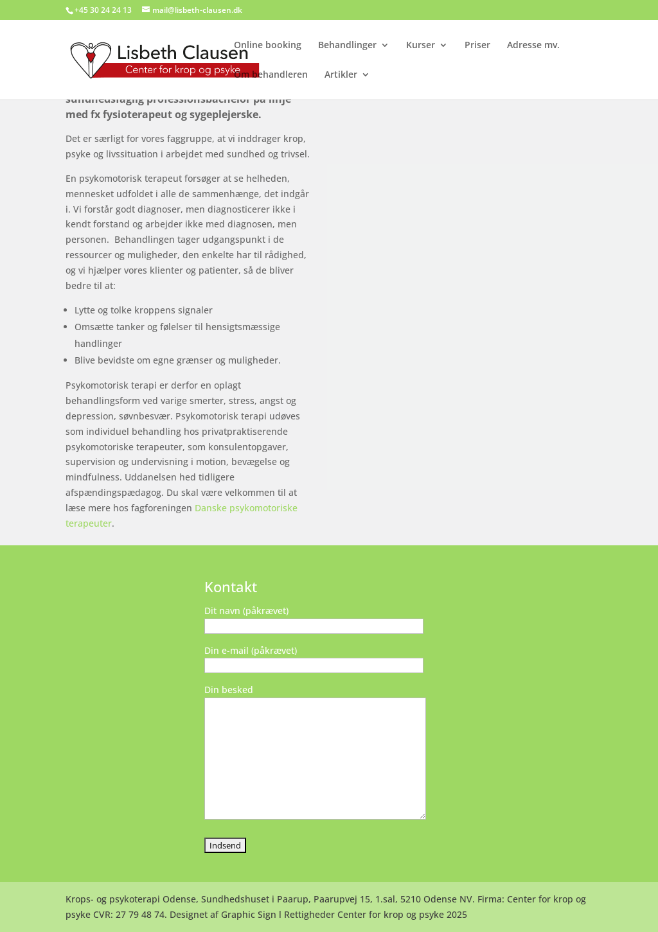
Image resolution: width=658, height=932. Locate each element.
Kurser (420, 45)
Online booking (267, 45)
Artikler (341, 75)
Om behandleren (271, 75)
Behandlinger (347, 45)
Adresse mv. (533, 45)
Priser (477, 45)
